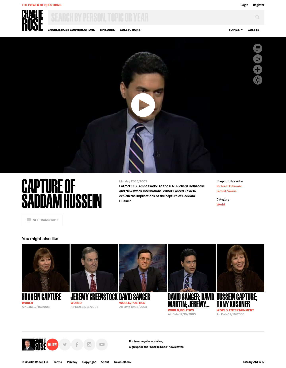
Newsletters (122, 362)
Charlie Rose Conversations (71, 30)
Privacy (72, 362)
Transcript (257, 48)
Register (258, 5)
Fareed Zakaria (227, 191)
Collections (130, 30)
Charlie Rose (32, 20)
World (221, 204)
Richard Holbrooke (229, 186)
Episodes (107, 30)
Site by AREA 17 (253, 362)
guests (253, 30)
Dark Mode (257, 80)
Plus (257, 69)
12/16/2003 (41, 300)
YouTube (102, 344)
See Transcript (45, 220)
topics (234, 30)
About (105, 362)
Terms (57, 362)
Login (244, 5)
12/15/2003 (94, 300)
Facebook (77, 344)
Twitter (65, 344)
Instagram (89, 344)
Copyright (89, 362)
